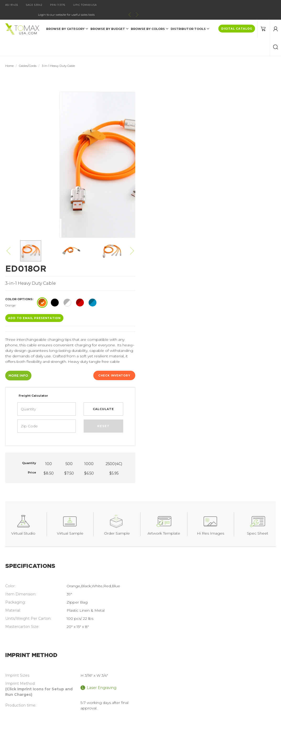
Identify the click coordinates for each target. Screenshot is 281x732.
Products (19, 647)
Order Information (95, 671)
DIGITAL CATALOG (236, 19)
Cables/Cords (27, 56)
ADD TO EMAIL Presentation (175, 120)
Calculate (244, 211)
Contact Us (21, 663)
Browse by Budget (109, 19)
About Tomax (90, 655)
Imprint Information (96, 663)
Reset (244, 228)
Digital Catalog (91, 647)
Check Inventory (255, 178)
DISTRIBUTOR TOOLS (190, 19)
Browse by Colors (149, 19)
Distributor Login (26, 671)
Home (9, 56)
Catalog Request (26, 655)
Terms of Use (90, 679)
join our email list (209, 620)
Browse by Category (67, 19)
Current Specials (25, 679)
